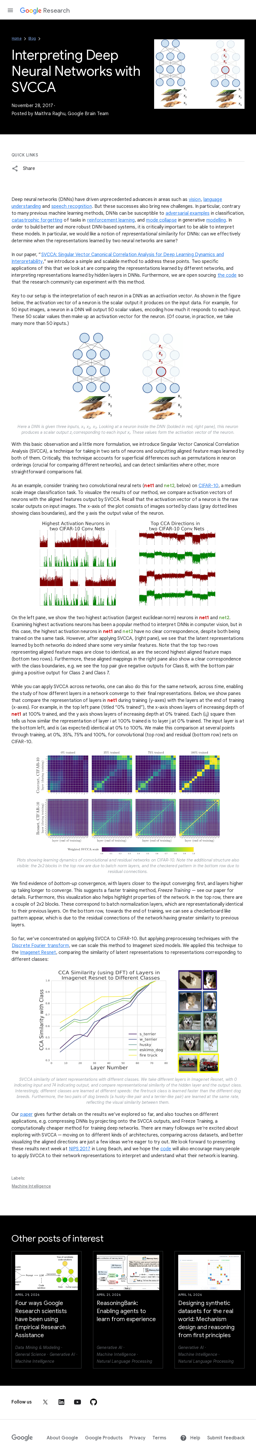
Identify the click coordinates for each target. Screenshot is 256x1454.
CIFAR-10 (208, 486)
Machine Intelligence (31, 1186)
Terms (159, 1438)
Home (17, 38)
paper (26, 1114)
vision (195, 199)
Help (190, 1437)
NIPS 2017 (79, 1149)
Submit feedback (226, 1438)
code (165, 1149)
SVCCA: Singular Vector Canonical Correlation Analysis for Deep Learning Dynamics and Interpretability (117, 258)
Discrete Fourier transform (40, 945)
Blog (32, 38)
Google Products (104, 1438)
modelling (216, 220)
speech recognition (71, 206)
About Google (62, 1438)
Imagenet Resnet (38, 952)
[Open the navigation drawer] (10, 10)
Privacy (137, 1438)
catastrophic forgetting (37, 220)
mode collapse (161, 220)
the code (227, 275)
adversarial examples (188, 213)
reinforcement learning (111, 220)
